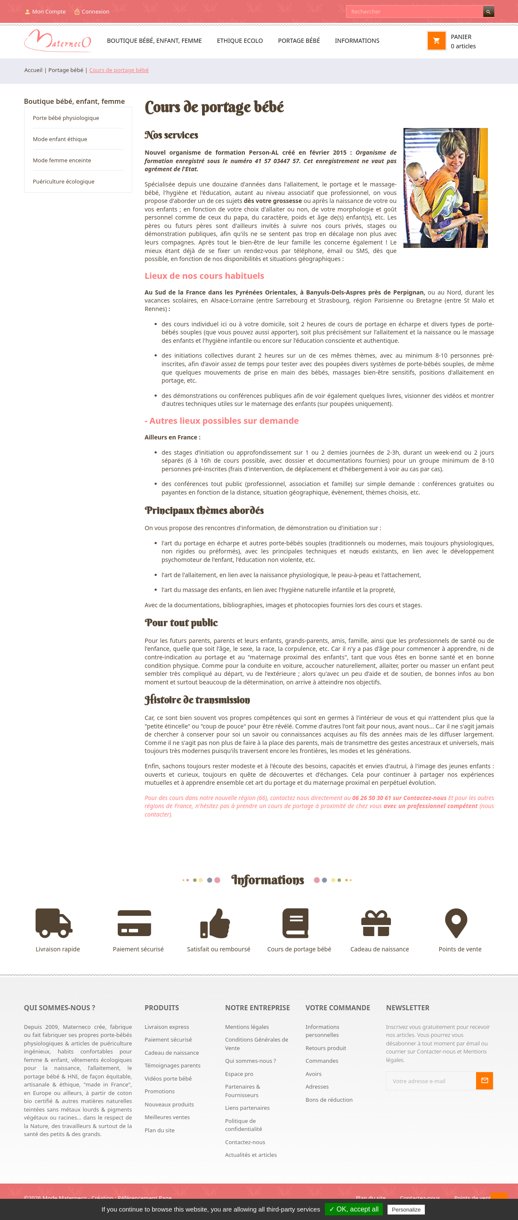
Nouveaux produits (169, 1104)
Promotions (160, 1091)
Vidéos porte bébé (168, 1078)
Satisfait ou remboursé (219, 931)
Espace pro (239, 1074)
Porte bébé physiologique (66, 118)
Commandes (321, 1060)
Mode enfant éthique (60, 139)
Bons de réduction (328, 1099)
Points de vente (460, 931)
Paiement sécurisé (138, 931)
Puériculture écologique (64, 181)
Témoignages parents (173, 1065)
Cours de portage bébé (299, 931)
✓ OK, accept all (354, 1209)
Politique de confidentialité (243, 1125)
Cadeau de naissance (380, 931)
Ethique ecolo (240, 40)
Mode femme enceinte (62, 160)
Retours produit (325, 1048)
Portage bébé (299, 40)
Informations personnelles (322, 1031)
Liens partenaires (247, 1108)
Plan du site (160, 1130)
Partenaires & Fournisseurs (242, 1091)
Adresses (317, 1086)
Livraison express (167, 1027)
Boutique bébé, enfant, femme (154, 40)
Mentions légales (247, 1027)
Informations (357, 40)
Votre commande (337, 1007)
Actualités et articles (251, 1155)
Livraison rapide (58, 931)
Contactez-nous (245, 1142)
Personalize (406, 1209)
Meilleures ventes (167, 1117)
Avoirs (313, 1074)
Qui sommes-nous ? (250, 1060)
